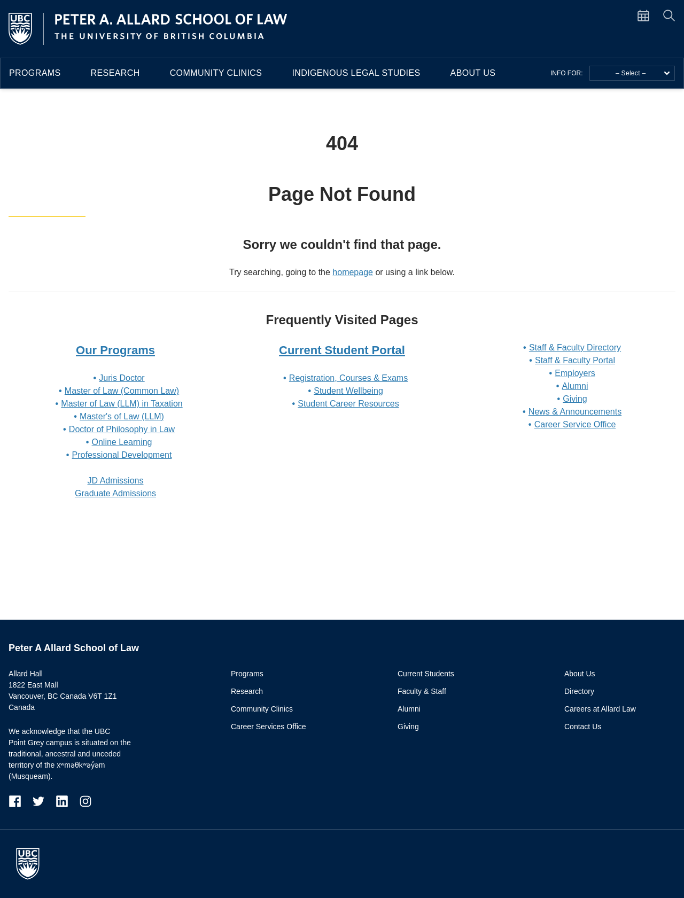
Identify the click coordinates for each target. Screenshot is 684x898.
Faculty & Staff (422, 691)
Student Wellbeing (348, 390)
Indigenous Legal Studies (356, 72)
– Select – (643, 73)
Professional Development (122, 454)
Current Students (426, 673)
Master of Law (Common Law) (122, 390)
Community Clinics (216, 72)
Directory (579, 691)
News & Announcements (574, 411)
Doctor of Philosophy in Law (122, 429)
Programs (35, 72)
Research (115, 72)
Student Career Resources (348, 403)
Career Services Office (268, 726)
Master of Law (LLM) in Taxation (121, 403)
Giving (575, 398)
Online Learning (122, 442)
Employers (575, 373)
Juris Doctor (121, 377)
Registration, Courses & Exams (348, 377)
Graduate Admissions (115, 493)
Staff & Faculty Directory (575, 347)
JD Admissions (116, 480)
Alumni (575, 386)
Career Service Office (575, 424)
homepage (352, 272)
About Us (473, 72)
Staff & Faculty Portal (575, 360)
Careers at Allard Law (600, 709)
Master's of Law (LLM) (122, 416)
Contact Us (582, 726)
